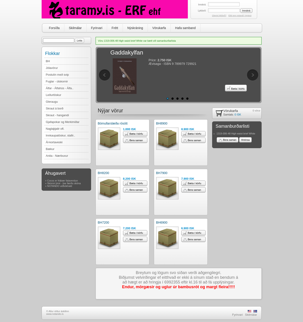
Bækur (50, 149)
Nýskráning (135, 28)
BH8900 (162, 123)
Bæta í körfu (236, 88)
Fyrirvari (97, 28)
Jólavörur (52, 68)
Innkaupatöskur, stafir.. (60, 135)
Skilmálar (75, 28)
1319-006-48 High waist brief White (236, 133)
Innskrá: (202, 4)
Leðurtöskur (53, 95)
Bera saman (134, 140)
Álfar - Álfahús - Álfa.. (60, 88)
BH (48, 61)
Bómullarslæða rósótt (113, 123)
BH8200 (103, 173)
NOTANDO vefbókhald (59, 186)
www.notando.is (55, 314)
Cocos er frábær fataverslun (62, 180)
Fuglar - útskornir (57, 81)
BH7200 (103, 222)
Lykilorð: (202, 10)
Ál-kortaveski (54, 142)
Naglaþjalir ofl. (55, 128)
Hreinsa (245, 139)
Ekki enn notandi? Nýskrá (239, 15)
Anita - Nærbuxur (57, 155)
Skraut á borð (54, 108)
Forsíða (54, 28)
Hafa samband (185, 28)
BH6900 (162, 222)
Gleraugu (52, 101)
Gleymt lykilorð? (219, 15)
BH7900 (162, 173)
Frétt (115, 28)
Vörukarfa (159, 28)
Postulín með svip (57, 74)
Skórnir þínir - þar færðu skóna (64, 183)
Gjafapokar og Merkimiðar (63, 122)
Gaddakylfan (126, 52)
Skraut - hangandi (57, 115)
